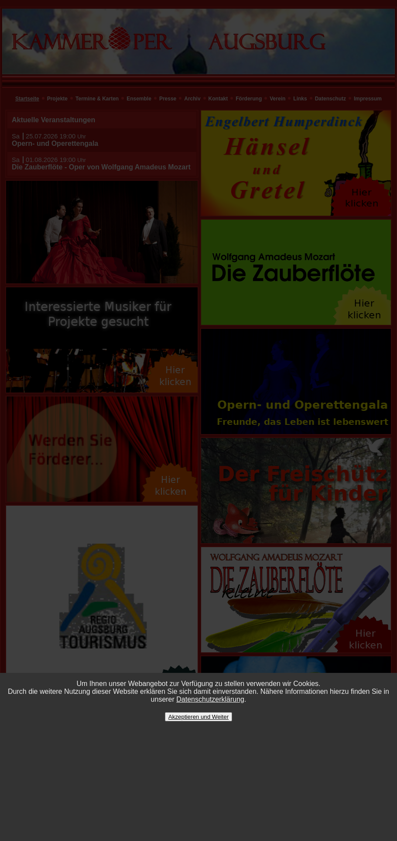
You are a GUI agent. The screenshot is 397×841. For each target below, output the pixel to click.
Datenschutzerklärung (210, 699)
